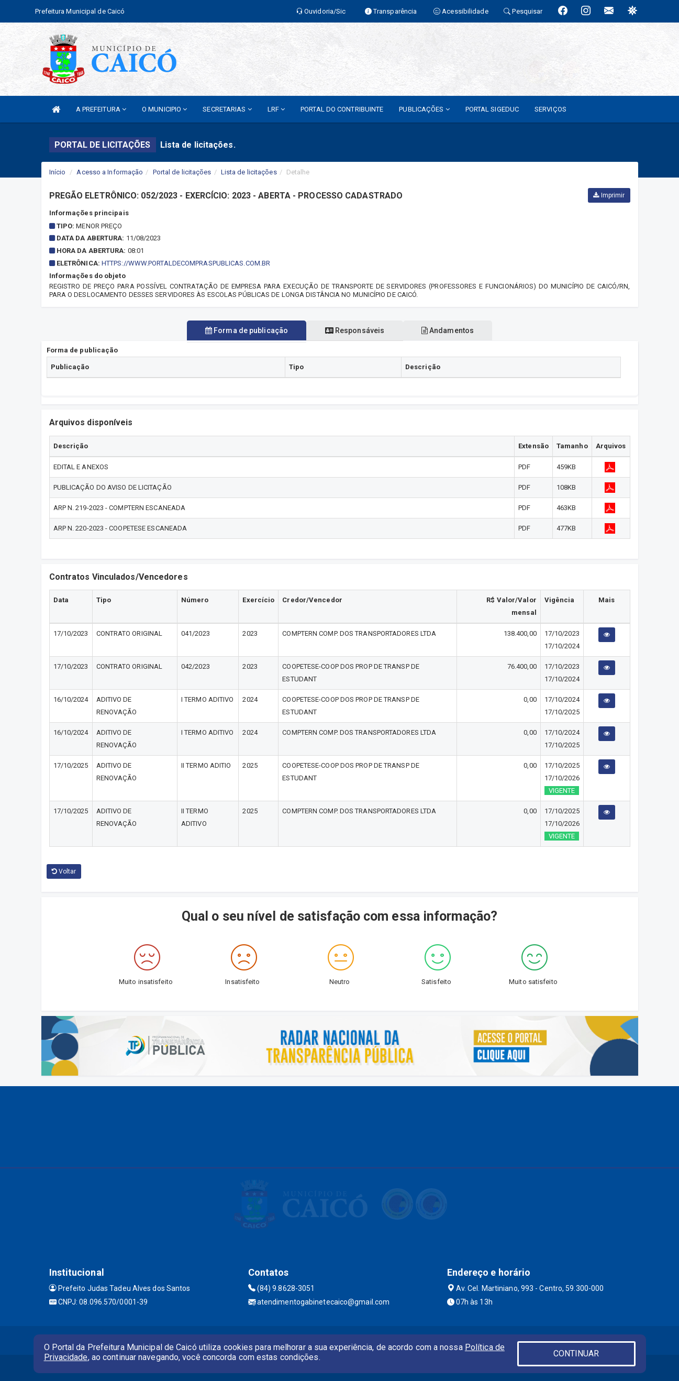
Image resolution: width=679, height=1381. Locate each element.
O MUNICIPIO (164, 109)
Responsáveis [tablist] (354, 330)
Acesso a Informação (109, 172)
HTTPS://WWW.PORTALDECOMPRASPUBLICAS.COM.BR (186, 263)
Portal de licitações (182, 172)
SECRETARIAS (227, 109)
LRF (276, 109)
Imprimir (609, 195)
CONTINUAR (576, 1353)
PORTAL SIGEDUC (492, 109)
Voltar (64, 871)
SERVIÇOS (550, 109)
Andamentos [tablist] (454, 330)
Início (57, 172)
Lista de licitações (249, 172)
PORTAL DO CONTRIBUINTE (341, 109)
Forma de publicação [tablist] (239, 330)
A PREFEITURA (101, 109)
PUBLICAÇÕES (424, 109)
